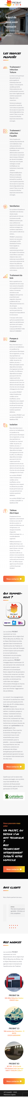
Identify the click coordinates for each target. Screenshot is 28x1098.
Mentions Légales (10, 1096)
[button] (9, 929)
